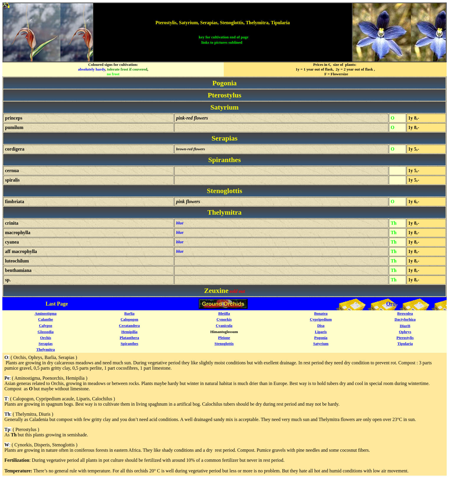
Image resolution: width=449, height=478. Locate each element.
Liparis (321, 331)
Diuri (404, 326)
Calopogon (129, 319)
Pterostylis (405, 337)
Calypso (45, 325)
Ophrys (405, 331)
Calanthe (45, 319)
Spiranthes (129, 343)
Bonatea (321, 313)
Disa (321, 325)
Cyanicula (224, 325)
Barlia (129, 313)
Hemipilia (129, 331)
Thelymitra (45, 349)
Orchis (45, 337)
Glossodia (45, 331)
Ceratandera (129, 325)
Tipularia (405, 343)
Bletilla (224, 313)
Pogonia (321, 337)
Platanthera (129, 337)
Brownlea (405, 313)
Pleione (224, 337)
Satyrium (320, 343)
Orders (394, 304)
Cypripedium (321, 319)
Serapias (46, 343)
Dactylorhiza (404, 319)
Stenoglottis (224, 343)
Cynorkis (223, 319)
